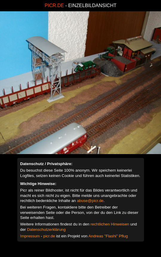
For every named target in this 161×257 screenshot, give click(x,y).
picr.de (49, 236)
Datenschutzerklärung (46, 229)
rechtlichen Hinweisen (110, 224)
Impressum (30, 236)
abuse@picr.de (90, 200)
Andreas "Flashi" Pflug (108, 236)
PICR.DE (54, 5)
